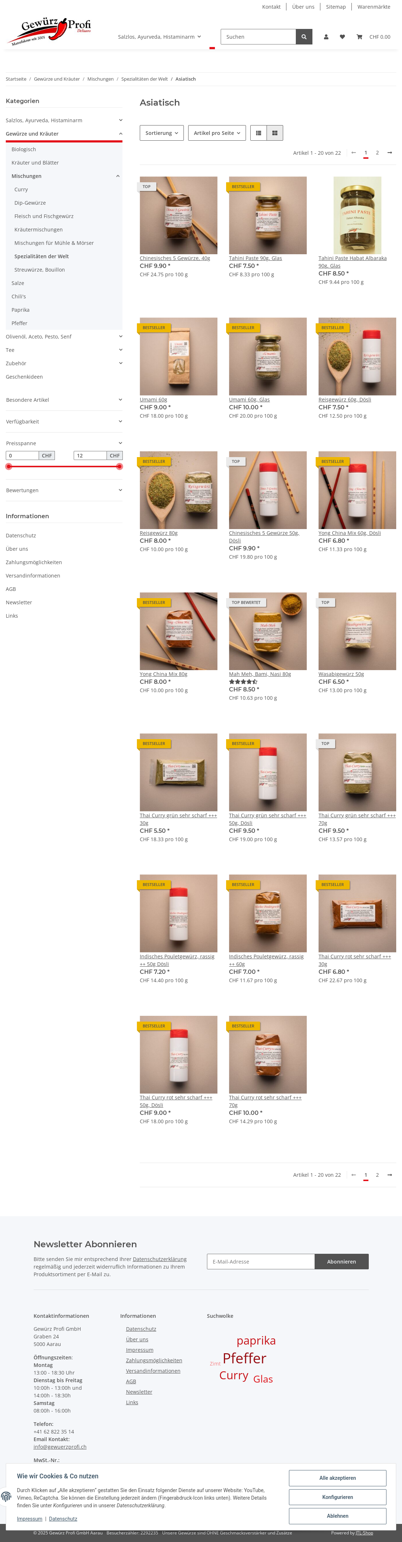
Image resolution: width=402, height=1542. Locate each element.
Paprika (21, 309)
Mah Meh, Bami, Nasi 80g (260, 673)
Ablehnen (336, 1516)
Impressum (140, 1349)
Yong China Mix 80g (163, 673)
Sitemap (336, 6)
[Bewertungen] (243, 681)
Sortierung (159, 132)
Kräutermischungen (38, 229)
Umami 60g (153, 399)
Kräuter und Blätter (35, 162)
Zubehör (16, 363)
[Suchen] (258, 36)
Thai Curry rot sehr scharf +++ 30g (355, 960)
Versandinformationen (33, 575)
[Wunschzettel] (342, 36)
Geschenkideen (24, 376)
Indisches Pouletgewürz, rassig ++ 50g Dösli (177, 960)
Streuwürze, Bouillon (39, 269)
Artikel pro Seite (214, 132)
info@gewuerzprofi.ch (60, 1446)
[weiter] (389, 152)
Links (12, 615)
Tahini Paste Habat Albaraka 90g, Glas (353, 262)
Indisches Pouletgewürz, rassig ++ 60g (266, 960)
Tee (10, 349)
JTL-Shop (364, 1533)
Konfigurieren (336, 1497)
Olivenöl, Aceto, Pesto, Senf (39, 336)
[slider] (8, 467)
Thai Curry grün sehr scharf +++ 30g (178, 819)
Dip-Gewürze (30, 202)
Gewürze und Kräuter (32, 133)
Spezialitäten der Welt (41, 256)
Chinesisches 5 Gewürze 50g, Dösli (264, 536)
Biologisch (24, 149)
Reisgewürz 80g (159, 532)
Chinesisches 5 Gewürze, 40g (175, 258)
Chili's (19, 296)
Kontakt (271, 6)
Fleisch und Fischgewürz (44, 216)
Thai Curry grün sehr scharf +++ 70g (357, 819)
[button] (326, 36)
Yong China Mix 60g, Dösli (350, 532)
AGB (11, 588)
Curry (21, 189)
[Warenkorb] (373, 36)
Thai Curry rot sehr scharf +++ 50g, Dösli (176, 1101)
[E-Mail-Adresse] (261, 1261)
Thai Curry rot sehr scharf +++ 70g (265, 1101)
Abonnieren (341, 1261)
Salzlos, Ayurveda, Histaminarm (44, 120)
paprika (256, 1340)
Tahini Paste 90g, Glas (255, 258)
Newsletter (19, 602)
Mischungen (27, 175)
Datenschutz (21, 535)
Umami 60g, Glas (249, 399)
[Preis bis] (90, 455)
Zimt (215, 1363)
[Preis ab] (22, 455)
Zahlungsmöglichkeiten (34, 562)
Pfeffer (19, 323)
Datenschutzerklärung (160, 1259)
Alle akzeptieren (337, 1479)
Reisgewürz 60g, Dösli (345, 399)
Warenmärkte (374, 6)
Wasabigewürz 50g (341, 673)
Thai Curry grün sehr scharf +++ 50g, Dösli (267, 819)
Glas (263, 1378)
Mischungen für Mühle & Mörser (54, 242)
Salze (18, 283)
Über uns (303, 6)
